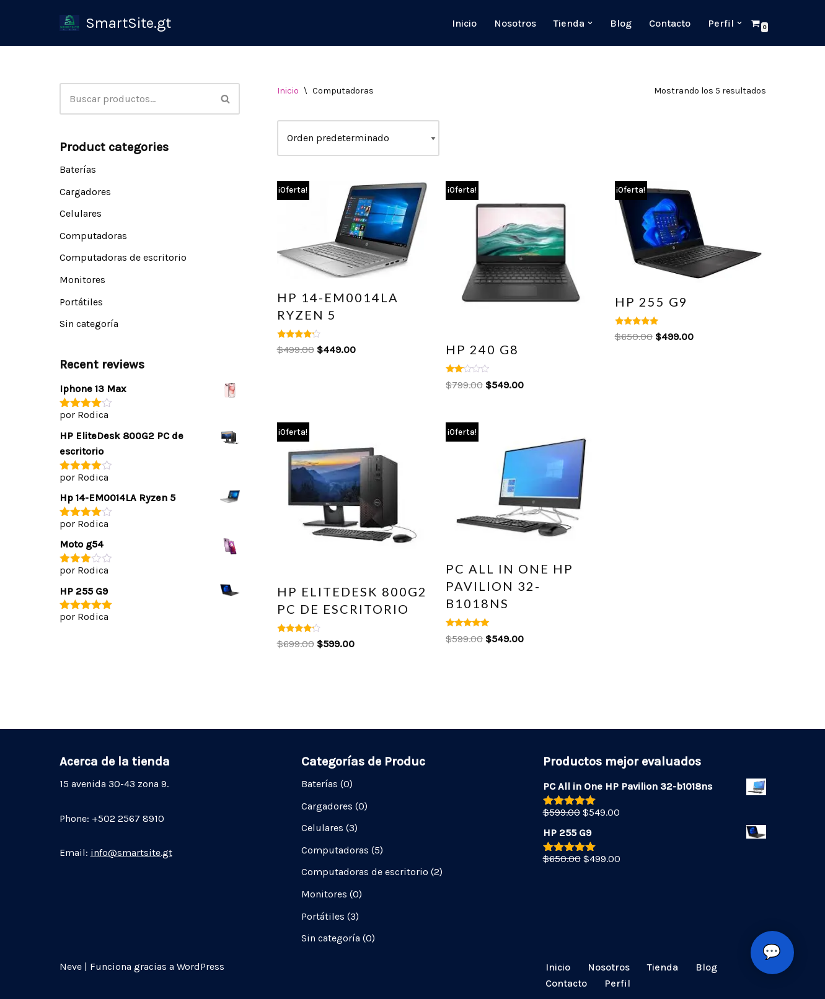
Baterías (78, 169)
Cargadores (85, 192)
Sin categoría (89, 323)
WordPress (200, 966)
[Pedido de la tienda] (358, 138)
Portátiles (81, 302)
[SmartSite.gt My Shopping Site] (115, 23)
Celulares (81, 213)
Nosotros (515, 23)
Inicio (464, 23)
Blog (621, 23)
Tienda (662, 967)
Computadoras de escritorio (123, 257)
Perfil (617, 983)
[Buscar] (136, 99)
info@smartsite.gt (131, 852)
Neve (71, 966)
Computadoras (93, 236)
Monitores (82, 280)
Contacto (669, 23)
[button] (590, 22)
